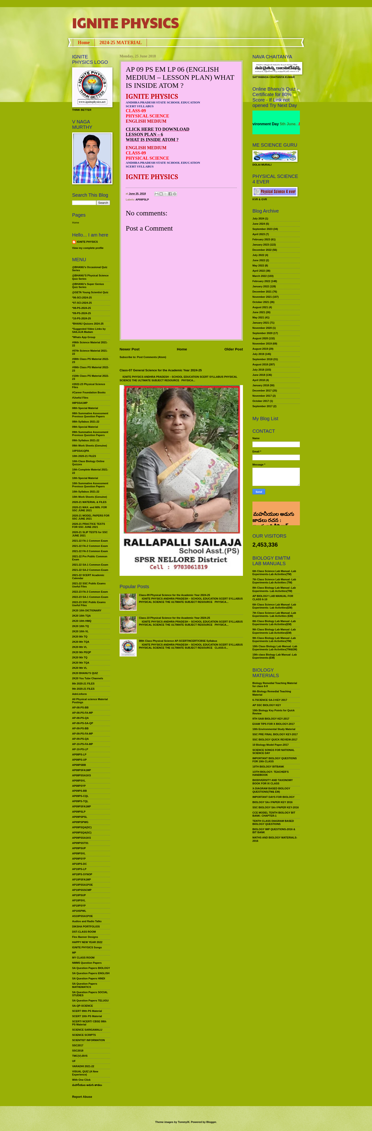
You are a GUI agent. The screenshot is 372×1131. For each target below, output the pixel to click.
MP (74, 952)
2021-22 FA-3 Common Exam (90, 551)
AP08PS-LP (79, 754)
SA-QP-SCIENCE (82, 1005)
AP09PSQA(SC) (82, 832)
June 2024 (258, 223)
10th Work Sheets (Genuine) (89, 496)
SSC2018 (77, 1050)
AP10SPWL (79, 910)
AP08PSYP (79, 785)
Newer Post (130, 349)
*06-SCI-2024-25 (82, 297)
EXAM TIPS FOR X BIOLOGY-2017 (273, 723)
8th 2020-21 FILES (83, 683)
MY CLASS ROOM (83, 957)
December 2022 (262, 249)
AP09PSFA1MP (81, 806)
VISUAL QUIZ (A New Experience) (85, 1073)
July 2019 (258, 354)
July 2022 (258, 255)
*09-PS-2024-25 (81, 313)
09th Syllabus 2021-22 (85, 440)
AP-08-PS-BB (80, 707)
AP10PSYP (79, 905)
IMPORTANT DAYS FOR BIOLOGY (273, 797)
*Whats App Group (83, 337)
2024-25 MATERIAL (120, 42)
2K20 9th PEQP (81, 652)
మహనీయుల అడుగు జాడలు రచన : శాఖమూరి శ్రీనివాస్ (273, 508)
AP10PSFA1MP (81, 879)
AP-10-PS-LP (80, 749)
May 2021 (258, 317)
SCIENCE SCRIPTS (84, 1034)
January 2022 (260, 286)
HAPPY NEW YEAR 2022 (87, 942)
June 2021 (258, 312)
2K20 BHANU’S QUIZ (85, 673)
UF (74, 1061)
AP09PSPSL (79, 816)
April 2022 (258, 270)
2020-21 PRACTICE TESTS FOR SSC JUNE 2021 (88, 525)
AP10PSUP (79, 895)
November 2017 (262, 395)
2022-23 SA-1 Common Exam (90, 597)
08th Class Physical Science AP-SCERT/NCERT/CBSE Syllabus (178, 640)
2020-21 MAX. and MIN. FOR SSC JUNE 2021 (89, 509)
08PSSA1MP (80, 402)
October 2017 (260, 401)
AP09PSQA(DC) (82, 827)
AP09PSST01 (80, 843)
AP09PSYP (79, 858)
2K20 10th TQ (80, 626)
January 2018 (260, 385)
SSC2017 (77, 1045)
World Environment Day (269, 124)
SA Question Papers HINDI (88, 978)
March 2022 (259, 276)
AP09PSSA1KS (81, 837)
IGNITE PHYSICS (125, 22)
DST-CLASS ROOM (84, 931)
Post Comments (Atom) (151, 357)
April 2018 (258, 380)
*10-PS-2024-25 (81, 318)
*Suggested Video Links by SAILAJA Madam (89, 330)
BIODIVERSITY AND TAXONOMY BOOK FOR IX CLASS (272, 782)
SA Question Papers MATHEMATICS (84, 985)
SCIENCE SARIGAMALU (87, 1029)
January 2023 (260, 244)
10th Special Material (85, 478)
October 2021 (260, 302)
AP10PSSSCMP (82, 890)
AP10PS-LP (79, 869)
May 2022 (258, 265)
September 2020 (262, 333)
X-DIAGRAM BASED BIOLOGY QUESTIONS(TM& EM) (271, 790)
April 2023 (258, 234)
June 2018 (258, 374)
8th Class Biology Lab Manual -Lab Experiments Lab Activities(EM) (274, 623)
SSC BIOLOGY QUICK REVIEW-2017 (275, 739)
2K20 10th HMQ (81, 620)
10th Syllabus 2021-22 (85, 491)
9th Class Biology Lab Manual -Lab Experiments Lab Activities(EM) (274, 631)
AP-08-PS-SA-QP (82, 723)
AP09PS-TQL (80, 801)
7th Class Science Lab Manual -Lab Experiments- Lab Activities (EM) (274, 614)
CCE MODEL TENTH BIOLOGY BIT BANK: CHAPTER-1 (273, 814)
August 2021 (260, 307)
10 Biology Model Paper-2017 (270, 744)
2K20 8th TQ (79, 636)
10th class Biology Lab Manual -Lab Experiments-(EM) (274, 656)
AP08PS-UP (79, 759)
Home (84, 42)
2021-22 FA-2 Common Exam (90, 546)
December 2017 (262, 390)
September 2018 (262, 359)
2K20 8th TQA (80, 641)
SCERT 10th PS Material (87, 1016)
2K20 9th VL (79, 667)
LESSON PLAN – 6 (144, 134)
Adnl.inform (79, 694)
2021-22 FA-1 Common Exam (90, 540)
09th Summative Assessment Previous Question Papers (90, 434)
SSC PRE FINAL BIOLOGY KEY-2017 (275, 734)
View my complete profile (87, 248)
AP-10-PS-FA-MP (82, 744)
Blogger (211, 1122)
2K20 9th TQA (80, 662)
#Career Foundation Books (89, 392)
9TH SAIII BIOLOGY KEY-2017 (270, 718)
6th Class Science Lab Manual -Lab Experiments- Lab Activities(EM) (274, 606)
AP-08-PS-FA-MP (82, 712)
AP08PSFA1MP (81, 770)
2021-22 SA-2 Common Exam (90, 569)
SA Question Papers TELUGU (90, 1000)
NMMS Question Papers (87, 962)
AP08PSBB (79, 764)
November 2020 (262, 327)
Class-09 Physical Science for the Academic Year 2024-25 (174, 595)
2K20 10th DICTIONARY (86, 610)
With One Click (81, 1079)
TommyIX (184, 1122)
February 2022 (261, 281)
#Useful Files (80, 397)
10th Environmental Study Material (273, 729)
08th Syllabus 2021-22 (85, 421)
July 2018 (258, 369)
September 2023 (262, 229)
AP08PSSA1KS (81, 775)
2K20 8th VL (79, 647)
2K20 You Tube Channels (87, 678)
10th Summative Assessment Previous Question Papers (90, 485)
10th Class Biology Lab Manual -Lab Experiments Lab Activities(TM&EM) (274, 648)
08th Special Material (85, 408)
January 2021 (260, 322)
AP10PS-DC (79, 863)
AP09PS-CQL (80, 796)
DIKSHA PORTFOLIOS (86, 926)
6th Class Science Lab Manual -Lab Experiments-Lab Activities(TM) (274, 573)
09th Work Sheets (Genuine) (89, 445)
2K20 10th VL (80, 631)
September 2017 (262, 406)
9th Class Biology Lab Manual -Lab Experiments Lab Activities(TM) (274, 639)
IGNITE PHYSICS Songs (87, 947)
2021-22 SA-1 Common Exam (90, 564)
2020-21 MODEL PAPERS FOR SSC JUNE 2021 (90, 517)
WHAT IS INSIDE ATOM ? (152, 139)
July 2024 (258, 218)
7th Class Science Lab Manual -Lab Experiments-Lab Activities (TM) (274, 581)
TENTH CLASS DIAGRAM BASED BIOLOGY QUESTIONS (273, 822)
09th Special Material (85, 426)
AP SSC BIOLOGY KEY (266, 705)
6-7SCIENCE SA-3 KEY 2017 (269, 699)
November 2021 (262, 296)
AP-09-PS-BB (80, 728)
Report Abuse (82, 1096)
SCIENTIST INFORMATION (88, 1040)
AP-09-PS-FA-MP (82, 733)
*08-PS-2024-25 (81, 308)
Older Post (233, 349)
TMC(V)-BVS (80, 1055)
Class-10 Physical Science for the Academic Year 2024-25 (174, 617)
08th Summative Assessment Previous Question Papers (90, 415)
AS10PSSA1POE (82, 916)
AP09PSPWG (80, 822)
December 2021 (262, 291)
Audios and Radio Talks (87, 921)
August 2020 (260, 338)
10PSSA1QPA (80, 450)
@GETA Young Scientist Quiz (90, 292)
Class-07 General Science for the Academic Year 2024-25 (161, 370)
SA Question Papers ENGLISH (91, 973)
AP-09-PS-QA (80, 738)
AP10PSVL (78, 900)
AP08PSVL (78, 780)
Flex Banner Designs (85, 937)
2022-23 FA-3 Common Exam (90, 591)
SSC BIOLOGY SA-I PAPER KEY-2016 (275, 807)
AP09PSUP (79, 848)
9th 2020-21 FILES (83, 688)
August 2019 (260, 348)
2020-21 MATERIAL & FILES (89, 502)
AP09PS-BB (79, 790)
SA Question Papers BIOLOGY (91, 968)
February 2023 (261, 239)
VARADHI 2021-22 (83, 1066)
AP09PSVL (78, 853)
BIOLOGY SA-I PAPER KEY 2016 (272, 802)
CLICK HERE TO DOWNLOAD (157, 129)
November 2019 (262, 343)
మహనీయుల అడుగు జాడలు (87, 1085)
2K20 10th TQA (81, 615)
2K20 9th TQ (79, 657)
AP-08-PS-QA (80, 718)
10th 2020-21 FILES (84, 456)
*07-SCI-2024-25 (82, 302)
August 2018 (260, 364)
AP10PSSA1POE (82, 884)
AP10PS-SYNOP (82, 874)
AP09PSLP (142, 199)
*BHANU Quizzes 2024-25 (87, 323)
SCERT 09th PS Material (87, 1011)
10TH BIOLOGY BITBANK (268, 766)
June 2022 (258, 260)
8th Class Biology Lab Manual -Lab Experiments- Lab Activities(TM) (274, 589)
